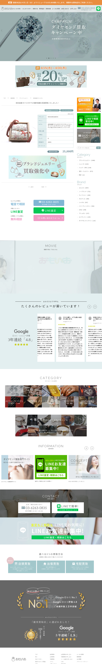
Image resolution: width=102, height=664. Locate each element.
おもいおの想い (16, 9)
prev (32, 187)
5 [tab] (55, 58)
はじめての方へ (26, 9)
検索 (98, 148)
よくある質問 (56, 9)
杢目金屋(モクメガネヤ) (52, 110)
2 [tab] (49, 58)
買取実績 (48, 9)
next (42, 187)
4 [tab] (53, 58)
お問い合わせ (65, 9)
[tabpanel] (51, 30)
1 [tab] (46, 58)
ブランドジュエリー (67, 110)
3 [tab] (51, 58)
